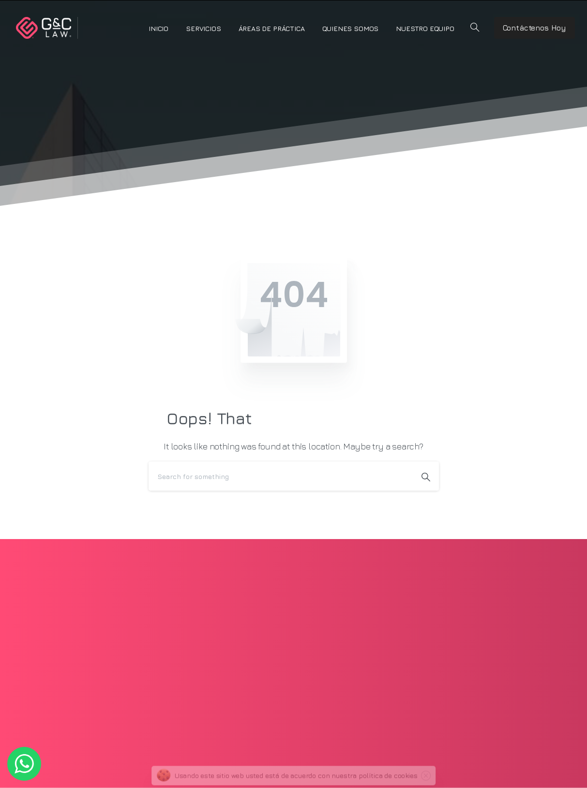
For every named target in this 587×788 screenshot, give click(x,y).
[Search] (281, 476)
